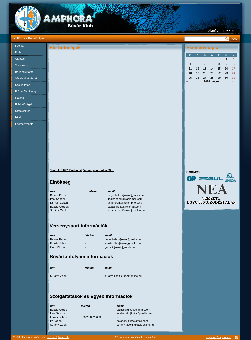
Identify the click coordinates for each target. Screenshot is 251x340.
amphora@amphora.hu (218, 337)
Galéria (19, 97)
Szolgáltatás (22, 84)
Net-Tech (63, 337)
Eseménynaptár (24, 123)
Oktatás (20, 58)
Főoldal (19, 45)
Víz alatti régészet (26, 78)
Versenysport (23, 65)
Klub (18, 52)
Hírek (18, 117)
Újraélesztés (22, 110)
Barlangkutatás (24, 71)
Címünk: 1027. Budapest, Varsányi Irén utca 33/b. (82, 170)
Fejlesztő (52, 337)
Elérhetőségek (24, 104)
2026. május (211, 81)
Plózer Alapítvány (25, 91)
